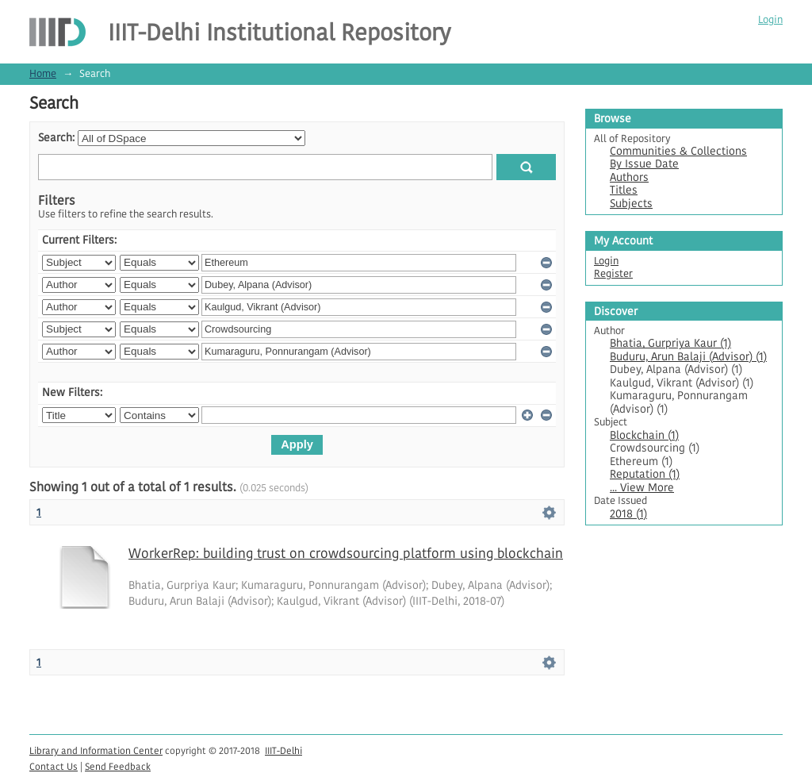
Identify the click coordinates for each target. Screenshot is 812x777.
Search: (56, 137)
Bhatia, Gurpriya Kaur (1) (670, 343)
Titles (624, 190)
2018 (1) (628, 514)
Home (42, 73)
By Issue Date (644, 164)
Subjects (631, 203)
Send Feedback (118, 766)
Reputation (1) (645, 474)
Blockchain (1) (644, 435)
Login (770, 19)
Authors (629, 177)
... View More (642, 487)
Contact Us (53, 766)
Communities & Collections (678, 151)
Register (613, 273)
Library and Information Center (96, 750)
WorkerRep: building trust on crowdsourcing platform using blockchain (345, 553)
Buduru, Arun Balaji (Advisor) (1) (688, 356)
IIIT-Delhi (283, 750)
